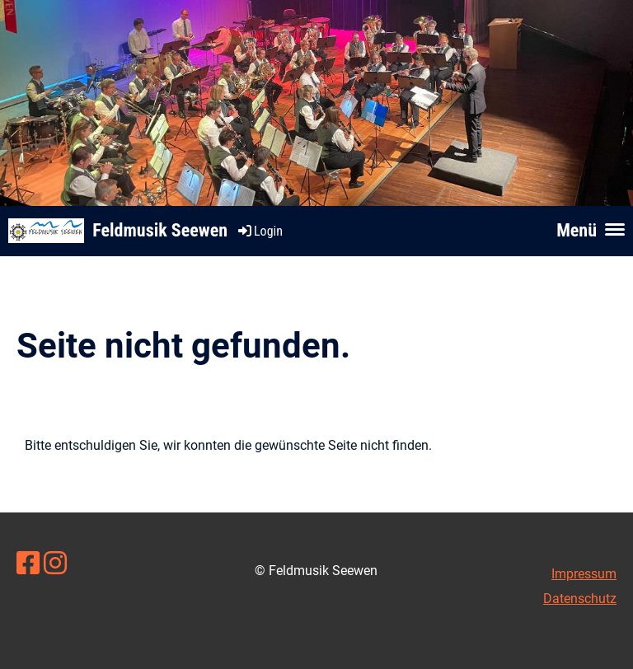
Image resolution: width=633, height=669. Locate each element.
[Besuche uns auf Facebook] (28, 563)
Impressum (584, 574)
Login (259, 231)
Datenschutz (580, 598)
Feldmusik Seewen (159, 230)
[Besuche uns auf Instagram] (55, 563)
